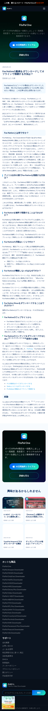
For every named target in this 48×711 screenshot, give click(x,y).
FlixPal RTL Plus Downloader (13, 606)
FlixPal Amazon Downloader (13, 570)
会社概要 (5, 642)
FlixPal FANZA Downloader (12, 573)
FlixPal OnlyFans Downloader (13, 576)
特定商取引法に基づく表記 (12, 652)
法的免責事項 (7, 656)
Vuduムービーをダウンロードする (18, 386)
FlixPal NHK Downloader (11, 623)
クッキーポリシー (9, 666)
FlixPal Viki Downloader (11, 633)
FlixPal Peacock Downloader (13, 629)
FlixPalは (30, 349)
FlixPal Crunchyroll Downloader (14, 616)
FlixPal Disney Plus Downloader (14, 589)
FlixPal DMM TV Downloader (13, 610)
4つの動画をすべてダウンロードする (19, 383)
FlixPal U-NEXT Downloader (13, 596)
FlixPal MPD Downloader (12, 586)
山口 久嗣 (11, 78)
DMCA (5, 659)
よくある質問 (7, 649)
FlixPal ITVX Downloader (11, 603)
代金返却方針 (7, 676)
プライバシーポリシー (11, 669)
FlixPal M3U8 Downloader (12, 583)
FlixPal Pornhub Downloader (13, 619)
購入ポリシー (7, 672)
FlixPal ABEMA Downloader (13, 599)
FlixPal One (6, 566)
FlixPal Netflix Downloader (12, 580)
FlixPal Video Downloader (12, 593)
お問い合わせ (7, 646)
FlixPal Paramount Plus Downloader (16, 626)
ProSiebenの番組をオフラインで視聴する (21, 389)
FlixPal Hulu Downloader (11, 613)
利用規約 (5, 663)
